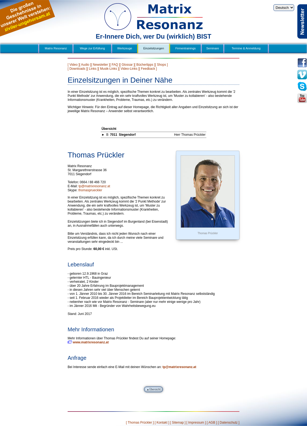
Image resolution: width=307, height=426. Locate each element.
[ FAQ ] (115, 65)
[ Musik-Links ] (108, 69)
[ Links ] (92, 69)
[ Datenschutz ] (228, 422)
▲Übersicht (153, 389)
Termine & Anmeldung (246, 48)
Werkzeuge (124, 48)
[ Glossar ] (127, 65)
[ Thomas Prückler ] (140, 422)
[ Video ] (73, 65)
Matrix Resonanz (56, 48)
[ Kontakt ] (162, 422)
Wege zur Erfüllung (92, 48)
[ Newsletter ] (100, 65)
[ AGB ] (212, 422)
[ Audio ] (85, 65)
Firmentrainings (186, 48)
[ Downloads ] (77, 69)
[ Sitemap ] (177, 422)
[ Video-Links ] (129, 69)
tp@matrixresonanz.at (94, 186)
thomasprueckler (90, 190)
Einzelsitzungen (153, 48)
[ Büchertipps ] (144, 65)
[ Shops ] (161, 65)
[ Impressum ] (196, 422)
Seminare (213, 48)
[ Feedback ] (148, 69)
